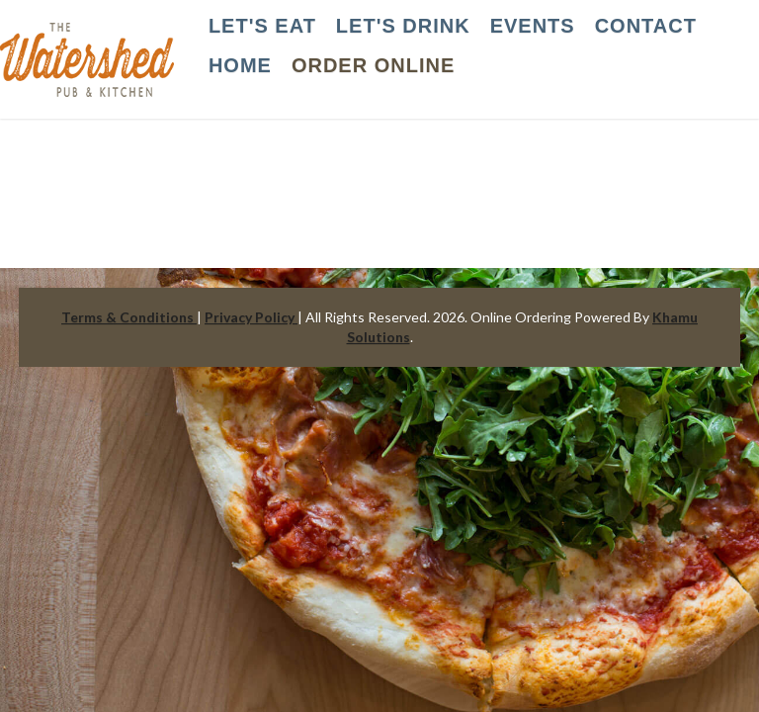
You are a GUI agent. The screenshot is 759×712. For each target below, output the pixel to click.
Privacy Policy (251, 317)
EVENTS (532, 26)
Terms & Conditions (129, 317)
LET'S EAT (262, 26)
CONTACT (646, 26)
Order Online (373, 65)
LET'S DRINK (403, 26)
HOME (240, 65)
